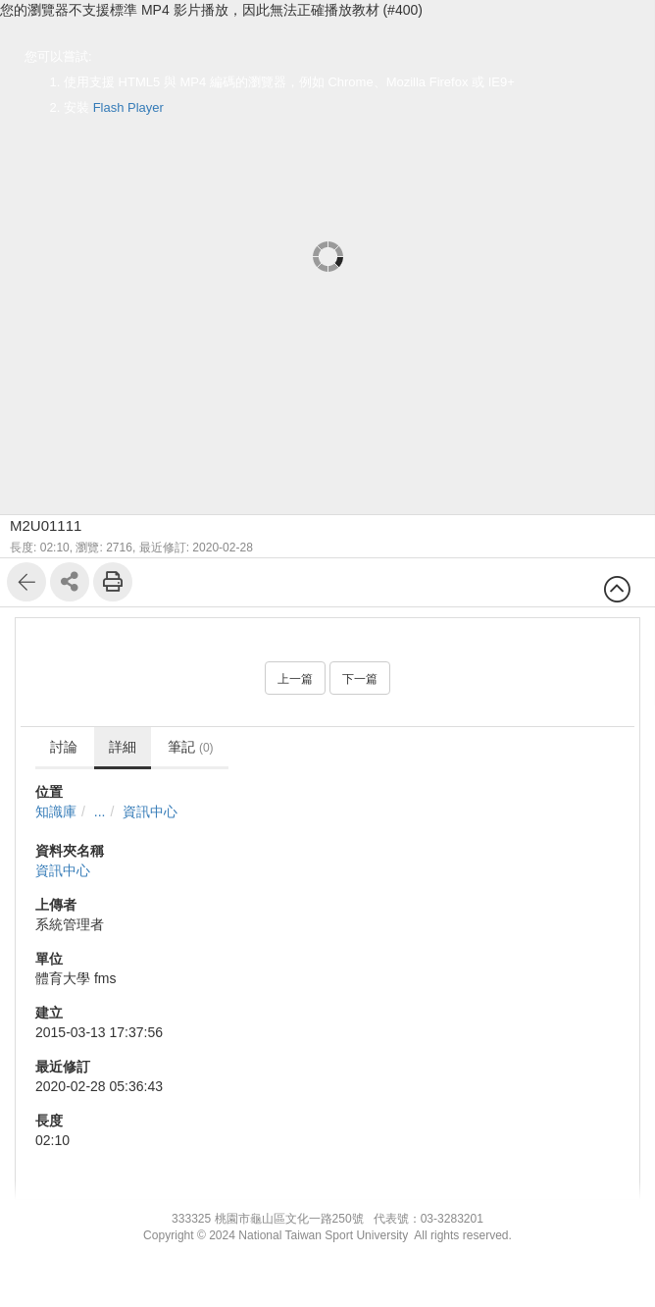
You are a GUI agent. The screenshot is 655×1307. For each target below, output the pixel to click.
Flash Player (128, 107)
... (100, 811)
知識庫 (55, 811)
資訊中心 (150, 811)
